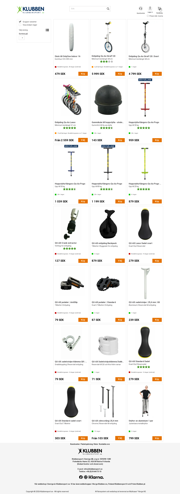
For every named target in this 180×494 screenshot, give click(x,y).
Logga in (150, 9)
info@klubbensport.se (93, 469)
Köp (83, 73)
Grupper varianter (29, 22)
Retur (96, 444)
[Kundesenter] (141, 9)
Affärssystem (100, 491)
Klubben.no (102, 484)
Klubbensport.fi (121, 484)
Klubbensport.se (63, 484)
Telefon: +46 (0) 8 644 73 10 (90, 471)
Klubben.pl (140, 484)
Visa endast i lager (29, 25)
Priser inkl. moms (155, 16)
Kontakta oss (104, 444)
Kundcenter (75, 444)
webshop (113, 491)
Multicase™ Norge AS (137, 491)
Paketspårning (87, 444)
